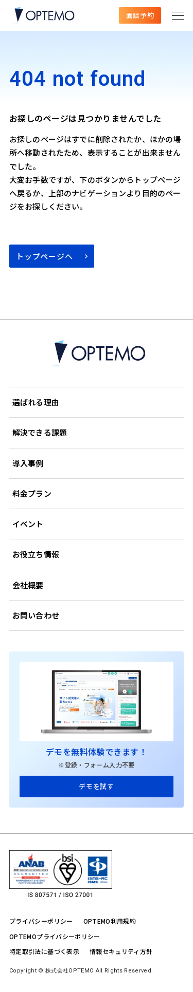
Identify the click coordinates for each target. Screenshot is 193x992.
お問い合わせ (35, 615)
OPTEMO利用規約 (109, 920)
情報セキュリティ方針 (121, 951)
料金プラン (31, 493)
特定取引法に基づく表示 (44, 951)
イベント (28, 523)
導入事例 (28, 463)
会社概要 (28, 584)
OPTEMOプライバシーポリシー (54, 936)
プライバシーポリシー (41, 920)
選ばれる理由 (35, 402)
